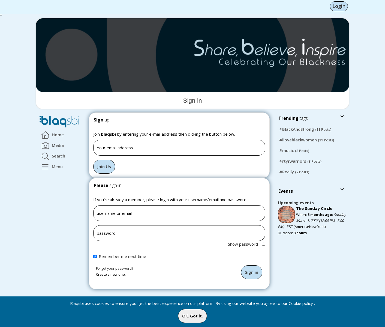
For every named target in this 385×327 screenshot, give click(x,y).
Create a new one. (111, 274)
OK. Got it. (192, 316)
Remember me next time (122, 256)
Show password (246, 244)
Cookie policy (301, 303)
